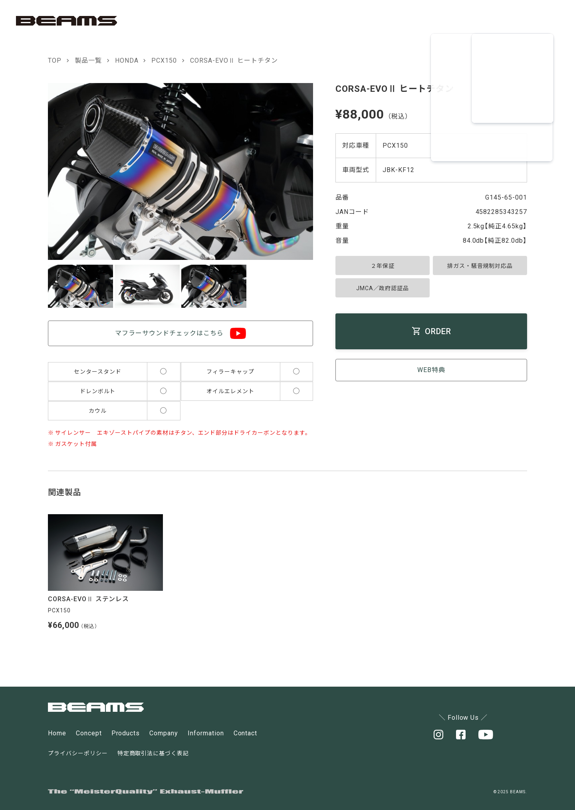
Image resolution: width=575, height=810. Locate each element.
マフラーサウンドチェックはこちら (169, 333)
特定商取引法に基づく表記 (153, 753)
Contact (246, 733)
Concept (89, 733)
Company (163, 733)
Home (57, 733)
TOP (54, 60)
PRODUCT (408, 20)
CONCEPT (350, 20)
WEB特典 (431, 370)
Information (206, 733)
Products (125, 733)
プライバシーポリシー (78, 753)
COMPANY (466, 20)
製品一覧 (88, 60)
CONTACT (524, 20)
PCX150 (164, 60)
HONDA (127, 60)
